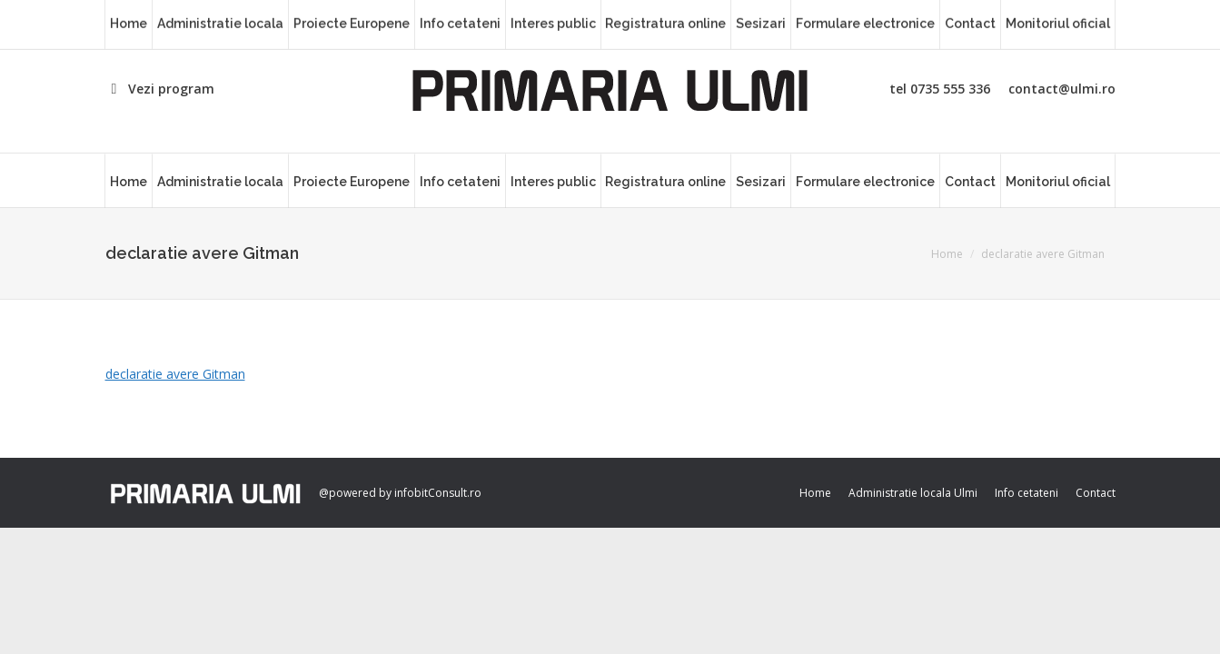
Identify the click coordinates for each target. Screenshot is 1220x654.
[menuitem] (129, 180)
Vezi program (160, 89)
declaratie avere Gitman (175, 373)
